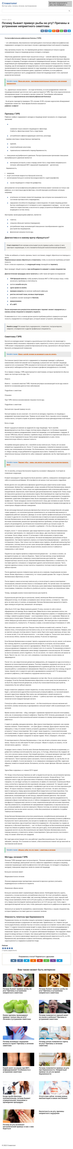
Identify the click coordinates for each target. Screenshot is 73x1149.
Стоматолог (9, 3)
